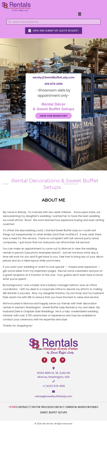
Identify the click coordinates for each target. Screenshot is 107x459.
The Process (44, 407)
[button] (44, 360)
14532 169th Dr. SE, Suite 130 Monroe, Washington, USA (53, 375)
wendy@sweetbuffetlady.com (53, 396)
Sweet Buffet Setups (53, 412)
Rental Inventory (80, 407)
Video (94, 407)
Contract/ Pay (26, 407)
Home (12, 407)
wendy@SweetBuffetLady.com (54, 77)
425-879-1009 (53, 83)
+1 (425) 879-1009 (53, 386)
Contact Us (60, 407)
